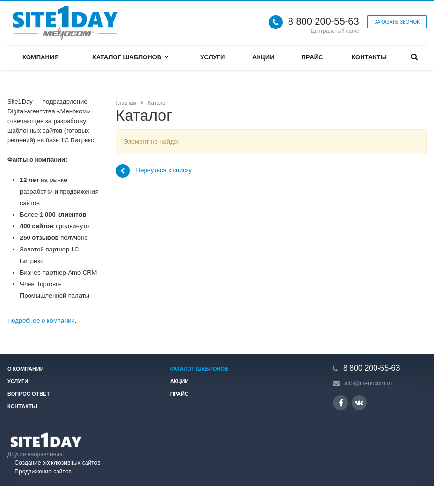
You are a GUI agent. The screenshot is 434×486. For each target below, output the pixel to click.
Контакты (369, 57)
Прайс (312, 57)
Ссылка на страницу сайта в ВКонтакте (359, 402)
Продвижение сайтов (43, 471)
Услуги (212, 57)
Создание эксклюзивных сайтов (57, 462)
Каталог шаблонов (130, 57)
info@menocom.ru (368, 383)
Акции (263, 57)
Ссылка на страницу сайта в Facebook (341, 403)
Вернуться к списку (154, 171)
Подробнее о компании (41, 320)
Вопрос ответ (28, 394)
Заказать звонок (397, 22)
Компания (40, 57)
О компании (25, 369)
